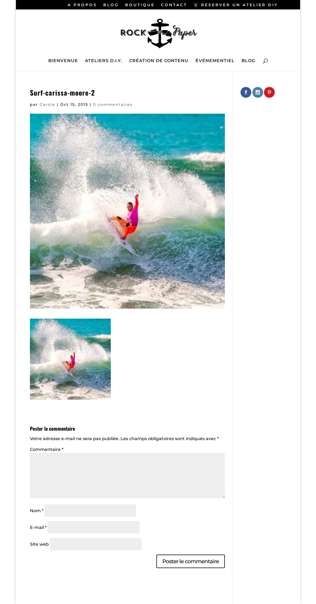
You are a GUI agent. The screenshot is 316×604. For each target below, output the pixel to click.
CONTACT (174, 5)
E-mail (38, 527)
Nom (36, 510)
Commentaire (46, 449)
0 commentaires (113, 104)
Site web (39, 544)
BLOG (111, 5)
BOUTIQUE (140, 5)
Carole (47, 104)
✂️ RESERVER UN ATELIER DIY (235, 5)
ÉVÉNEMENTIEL (215, 61)
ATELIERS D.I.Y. (103, 61)
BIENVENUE (63, 61)
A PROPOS (82, 5)
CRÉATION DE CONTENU (158, 61)
